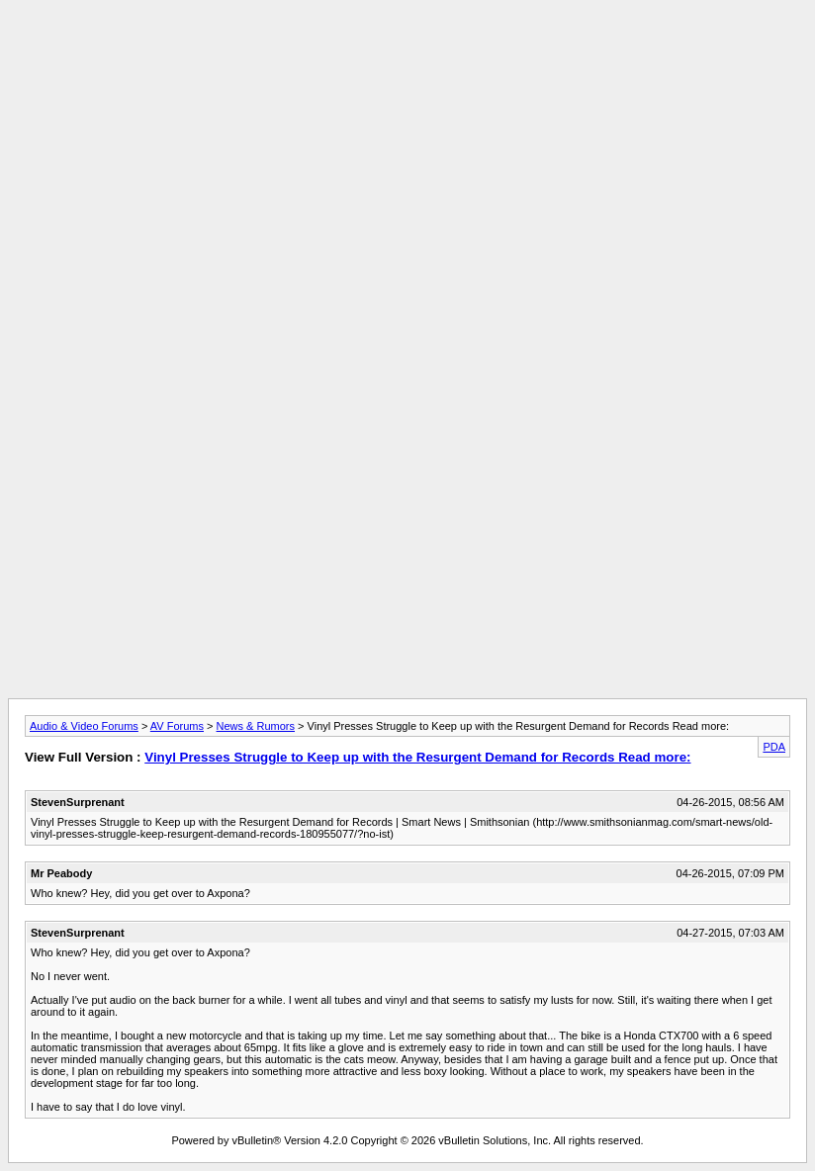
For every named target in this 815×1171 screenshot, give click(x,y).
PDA (774, 747)
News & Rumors (256, 726)
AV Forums (177, 726)
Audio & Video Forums (84, 726)
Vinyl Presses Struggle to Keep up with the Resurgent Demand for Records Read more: (417, 757)
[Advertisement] (407, 52)
